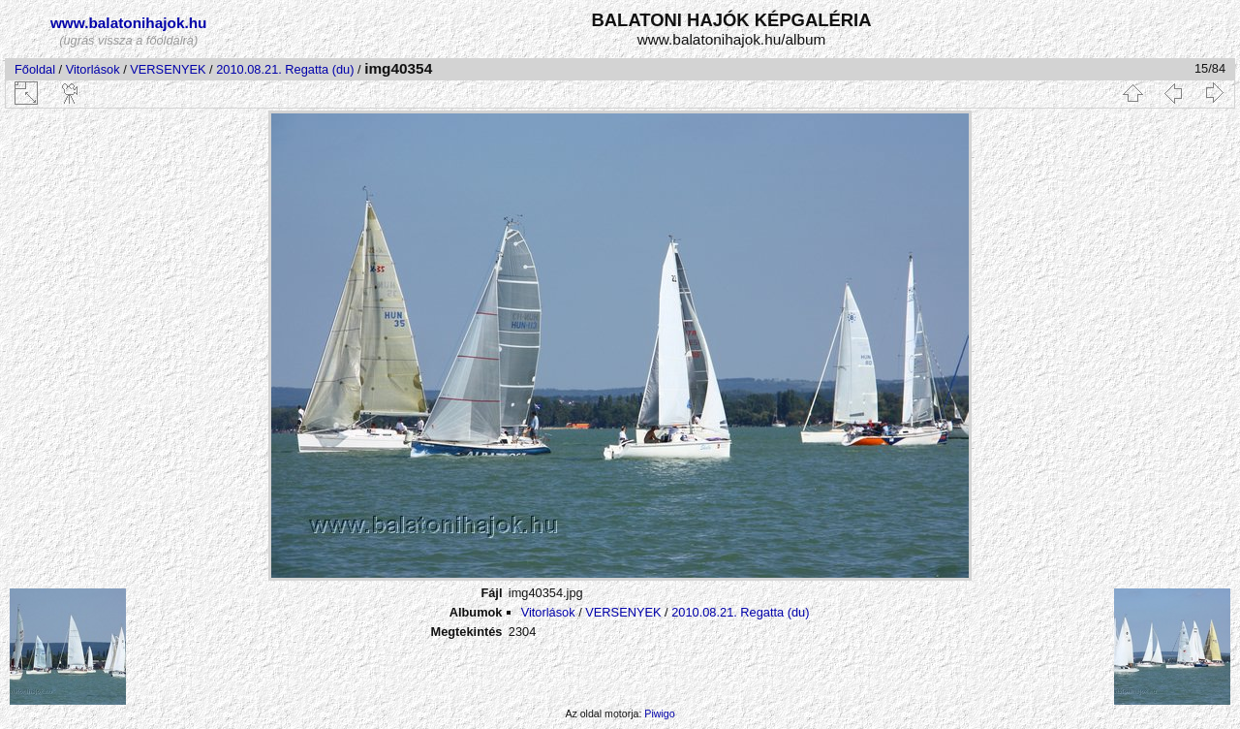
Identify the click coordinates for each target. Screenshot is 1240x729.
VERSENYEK (167, 69)
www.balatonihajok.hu (128, 23)
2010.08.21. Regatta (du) (285, 69)
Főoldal (35, 69)
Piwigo (659, 713)
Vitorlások (93, 69)
